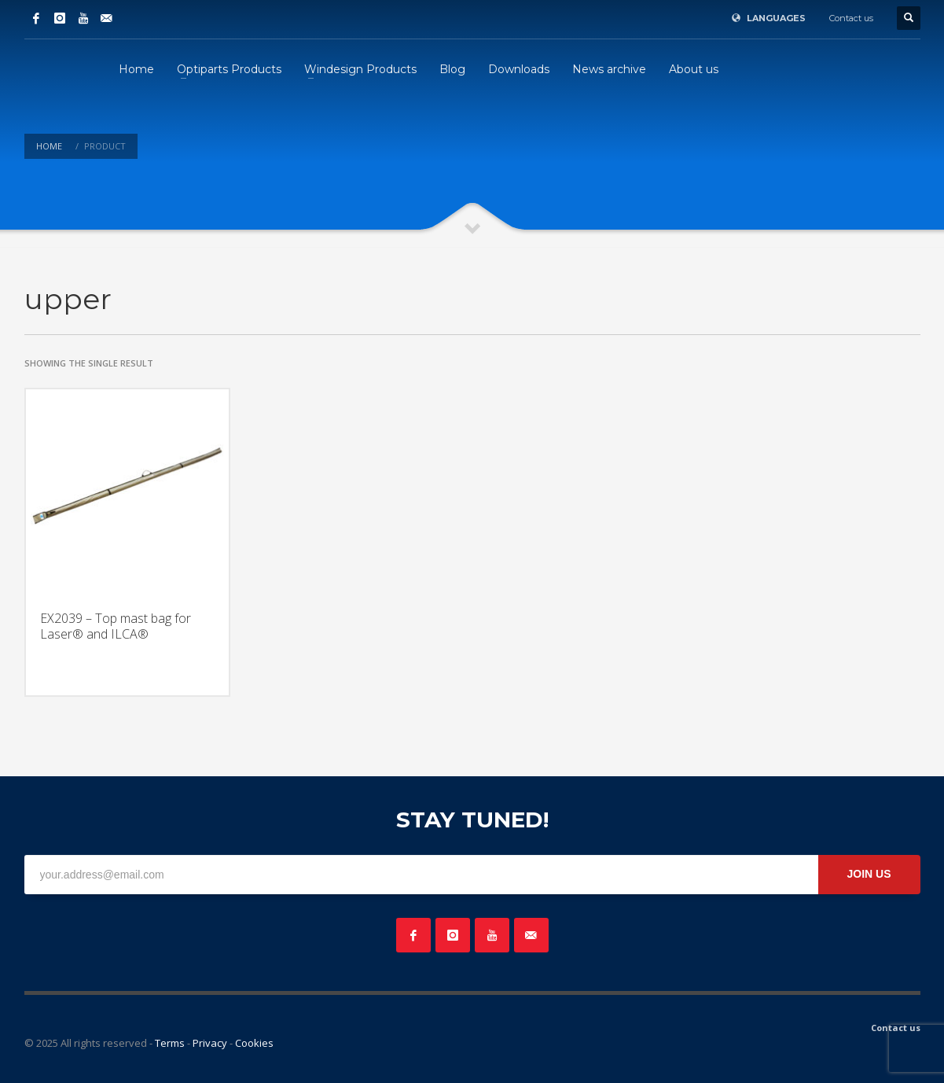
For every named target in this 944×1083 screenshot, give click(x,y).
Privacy (210, 1043)
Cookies (254, 1043)
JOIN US (869, 874)
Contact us (851, 18)
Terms (170, 1043)
